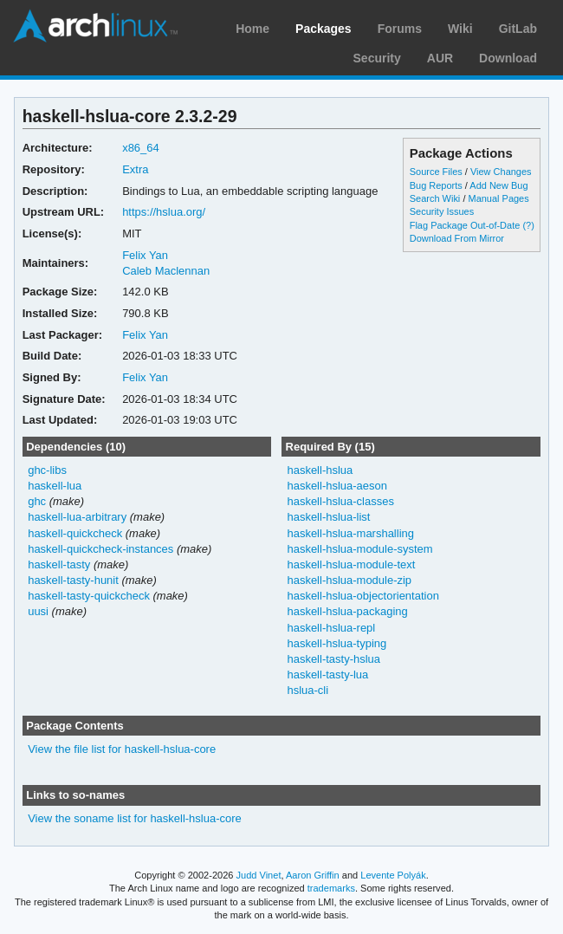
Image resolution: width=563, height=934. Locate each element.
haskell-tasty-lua (327, 674)
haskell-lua (54, 485)
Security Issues (442, 211)
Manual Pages (498, 198)
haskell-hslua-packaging (347, 611)
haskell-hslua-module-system (359, 548)
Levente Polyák (392, 875)
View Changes (501, 171)
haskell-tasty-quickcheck (89, 595)
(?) (528, 225)
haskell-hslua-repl (331, 627)
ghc (37, 501)
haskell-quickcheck (75, 533)
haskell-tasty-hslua (333, 658)
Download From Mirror (457, 238)
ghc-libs (47, 470)
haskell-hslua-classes (340, 501)
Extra (135, 169)
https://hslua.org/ (163, 211)
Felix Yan (145, 255)
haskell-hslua (320, 470)
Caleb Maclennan (166, 270)
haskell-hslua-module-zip (349, 580)
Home (252, 29)
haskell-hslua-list (328, 516)
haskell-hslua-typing (336, 643)
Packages (323, 29)
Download (508, 58)
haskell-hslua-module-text (351, 564)
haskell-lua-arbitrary (77, 516)
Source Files (436, 171)
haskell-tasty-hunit (73, 580)
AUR (440, 58)
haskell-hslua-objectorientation (362, 595)
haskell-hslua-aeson (336, 485)
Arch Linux (95, 26)
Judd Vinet (259, 875)
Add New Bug (498, 185)
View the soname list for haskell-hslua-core (135, 818)
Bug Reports (436, 185)
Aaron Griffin (313, 875)
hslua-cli (307, 690)
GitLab (518, 29)
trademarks (331, 888)
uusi (38, 611)
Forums (400, 29)
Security (377, 58)
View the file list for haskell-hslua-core (122, 749)
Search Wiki (435, 198)
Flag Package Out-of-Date (465, 225)
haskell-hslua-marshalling (350, 533)
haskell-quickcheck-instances (100, 548)
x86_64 (140, 147)
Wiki (460, 29)
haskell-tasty (59, 564)
